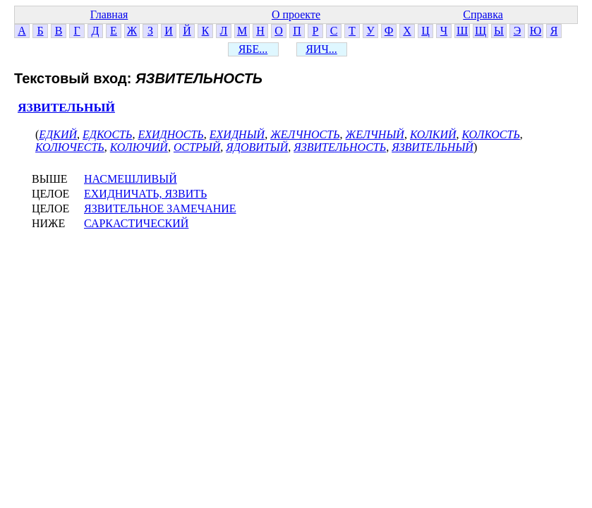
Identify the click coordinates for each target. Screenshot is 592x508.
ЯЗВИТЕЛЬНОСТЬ (340, 147)
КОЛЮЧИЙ (139, 147)
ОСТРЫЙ (197, 147)
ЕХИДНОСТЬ (170, 134)
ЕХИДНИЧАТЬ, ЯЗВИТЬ (145, 194)
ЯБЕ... (253, 49)
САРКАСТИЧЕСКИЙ (136, 223)
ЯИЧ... (321, 49)
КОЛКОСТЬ (491, 134)
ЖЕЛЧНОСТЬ (304, 134)
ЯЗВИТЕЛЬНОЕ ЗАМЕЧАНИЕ (160, 208)
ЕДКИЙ (58, 134)
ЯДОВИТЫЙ (257, 147)
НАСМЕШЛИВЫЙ (130, 179)
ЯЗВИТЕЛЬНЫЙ (66, 107)
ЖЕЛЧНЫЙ (375, 134)
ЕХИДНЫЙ (237, 134)
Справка (483, 14)
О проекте (296, 14)
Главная (109, 14)
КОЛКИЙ (433, 134)
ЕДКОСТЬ (107, 134)
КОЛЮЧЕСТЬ (69, 147)
